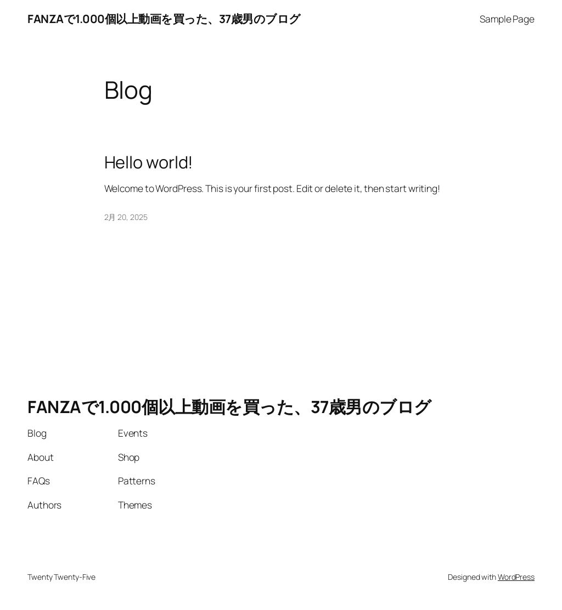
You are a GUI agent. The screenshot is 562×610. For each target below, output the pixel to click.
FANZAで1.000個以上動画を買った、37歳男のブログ (164, 18)
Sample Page (507, 18)
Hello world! (149, 162)
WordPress (516, 577)
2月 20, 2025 (126, 217)
